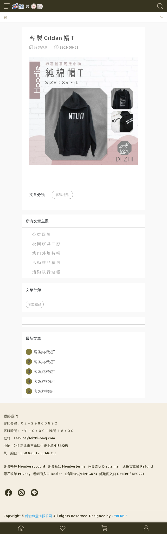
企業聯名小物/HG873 (80, 474)
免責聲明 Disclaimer (104, 466)
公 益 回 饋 (41, 234)
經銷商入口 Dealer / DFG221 (121, 474)
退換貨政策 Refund (137, 466)
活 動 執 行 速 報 (46, 271)
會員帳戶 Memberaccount (24, 466)
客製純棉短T (41, 352)
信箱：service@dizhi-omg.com (29, 438)
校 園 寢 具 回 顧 (46, 243)
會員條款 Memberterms (66, 466)
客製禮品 (62, 194)
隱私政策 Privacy (17, 474)
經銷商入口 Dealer (47, 474)
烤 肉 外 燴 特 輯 (46, 252)
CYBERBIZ (120, 516)
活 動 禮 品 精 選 (46, 262)
